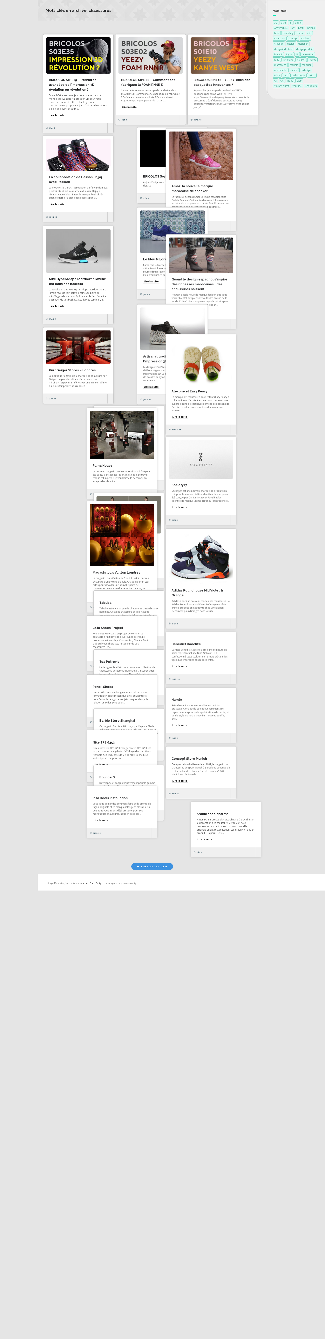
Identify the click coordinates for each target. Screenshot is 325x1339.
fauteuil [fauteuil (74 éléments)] (278, 55)
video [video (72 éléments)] (290, 81)
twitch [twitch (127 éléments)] (312, 76)
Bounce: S (71, 1214)
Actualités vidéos (20, 75)
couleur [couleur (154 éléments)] (305, 39)
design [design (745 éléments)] (291, 44)
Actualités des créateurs (25, 66)
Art (255, 27)
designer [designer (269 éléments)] (303, 44)
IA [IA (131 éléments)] (297, 55)
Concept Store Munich (174, 1162)
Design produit (210, 27)
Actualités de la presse (24, 57)
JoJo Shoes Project (172, 1004)
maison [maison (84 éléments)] (301, 60)
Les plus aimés (81, 27)
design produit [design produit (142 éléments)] (304, 49)
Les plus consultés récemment (121, 27)
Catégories (16, 83)
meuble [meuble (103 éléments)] (294, 65)
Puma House (74, 727)
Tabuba (163, 952)
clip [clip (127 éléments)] (309, 33)
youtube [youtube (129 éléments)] (297, 86)
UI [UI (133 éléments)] (275, 81)
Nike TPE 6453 (75, 1162)
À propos (14, 92)
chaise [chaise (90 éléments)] (300, 33)
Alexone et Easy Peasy (82, 612)
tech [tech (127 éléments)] (286, 76)
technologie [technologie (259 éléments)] (298, 76)
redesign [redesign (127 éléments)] (306, 70)
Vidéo (268, 27)
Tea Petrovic (167, 1055)
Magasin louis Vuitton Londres (180, 877)
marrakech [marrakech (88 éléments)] (280, 65)
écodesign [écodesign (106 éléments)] (311, 86)
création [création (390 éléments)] (278, 44)
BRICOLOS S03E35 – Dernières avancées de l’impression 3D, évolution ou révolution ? (87, 82)
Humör (69, 1111)
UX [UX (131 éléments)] (281, 81)
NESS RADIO (17, 109)
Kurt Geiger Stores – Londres (180, 569)
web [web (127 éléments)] (299, 81)
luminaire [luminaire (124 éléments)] (288, 60)
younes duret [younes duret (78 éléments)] (281, 86)
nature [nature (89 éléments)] (293, 70)
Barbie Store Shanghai (174, 1111)
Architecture (237, 27)
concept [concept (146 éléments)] (293, 39)
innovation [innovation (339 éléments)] (308, 55)
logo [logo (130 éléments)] (276, 60)
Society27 (164, 756)
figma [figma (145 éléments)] (289, 55)
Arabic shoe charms (172, 1266)
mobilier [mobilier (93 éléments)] (306, 65)
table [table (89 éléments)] (277, 76)
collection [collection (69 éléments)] (279, 39)
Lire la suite (71, 113)
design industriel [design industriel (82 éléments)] (283, 49)
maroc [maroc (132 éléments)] (312, 60)
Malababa (164, 657)
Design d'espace (180, 27)
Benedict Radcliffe (78, 1007)
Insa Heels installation (174, 1214)
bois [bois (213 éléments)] (276, 33)
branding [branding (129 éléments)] (288, 33)
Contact (13, 100)
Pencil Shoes (74, 1059)
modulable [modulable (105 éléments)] (280, 70)
